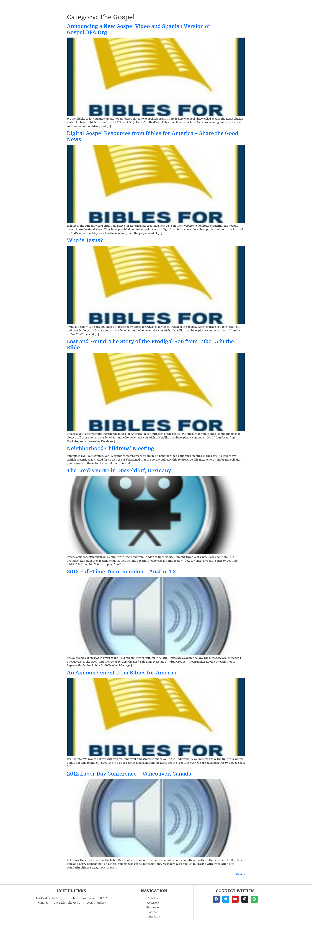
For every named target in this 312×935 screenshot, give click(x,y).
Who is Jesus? (85, 240)
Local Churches (96, 902)
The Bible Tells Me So (67, 902)
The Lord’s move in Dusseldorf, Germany (119, 470)
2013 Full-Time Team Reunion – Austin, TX (121, 571)
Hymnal (43, 902)
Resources (152, 907)
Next (240, 874)
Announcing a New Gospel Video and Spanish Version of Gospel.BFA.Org (138, 29)
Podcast (153, 912)
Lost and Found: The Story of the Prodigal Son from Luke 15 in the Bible (150, 344)
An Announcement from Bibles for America (122, 672)
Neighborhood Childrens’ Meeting (110, 448)
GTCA (103, 898)
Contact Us (153, 916)
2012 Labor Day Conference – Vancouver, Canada (129, 773)
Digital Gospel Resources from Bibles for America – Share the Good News (152, 136)
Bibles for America (82, 898)
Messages (153, 902)
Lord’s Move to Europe (50, 898)
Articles (153, 898)
